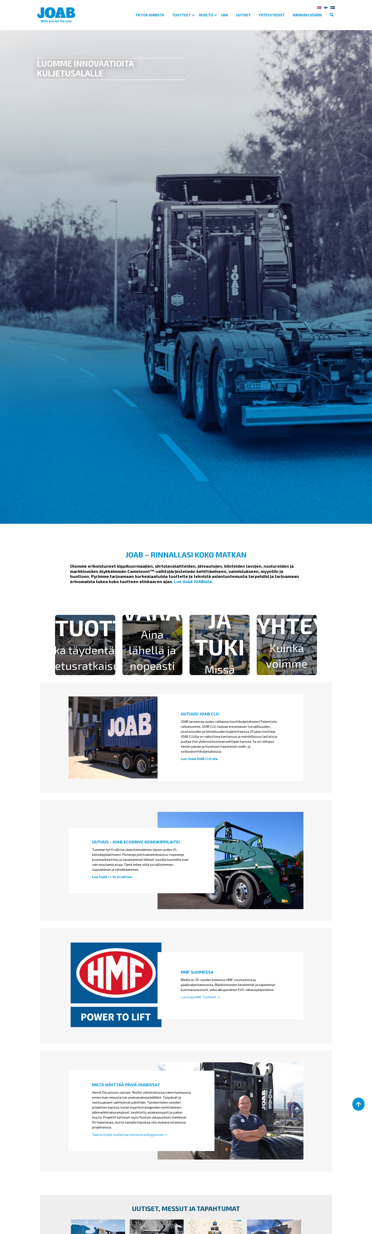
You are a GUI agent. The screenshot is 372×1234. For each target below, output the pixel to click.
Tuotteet (181, 15)
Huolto (206, 15)
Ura (224, 15)
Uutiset (243, 15)
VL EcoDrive (122, 877)
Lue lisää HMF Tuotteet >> (200, 997)
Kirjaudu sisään (307, 15)
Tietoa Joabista (149, 15)
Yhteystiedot (272, 15)
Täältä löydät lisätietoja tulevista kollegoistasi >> (129, 1135)
